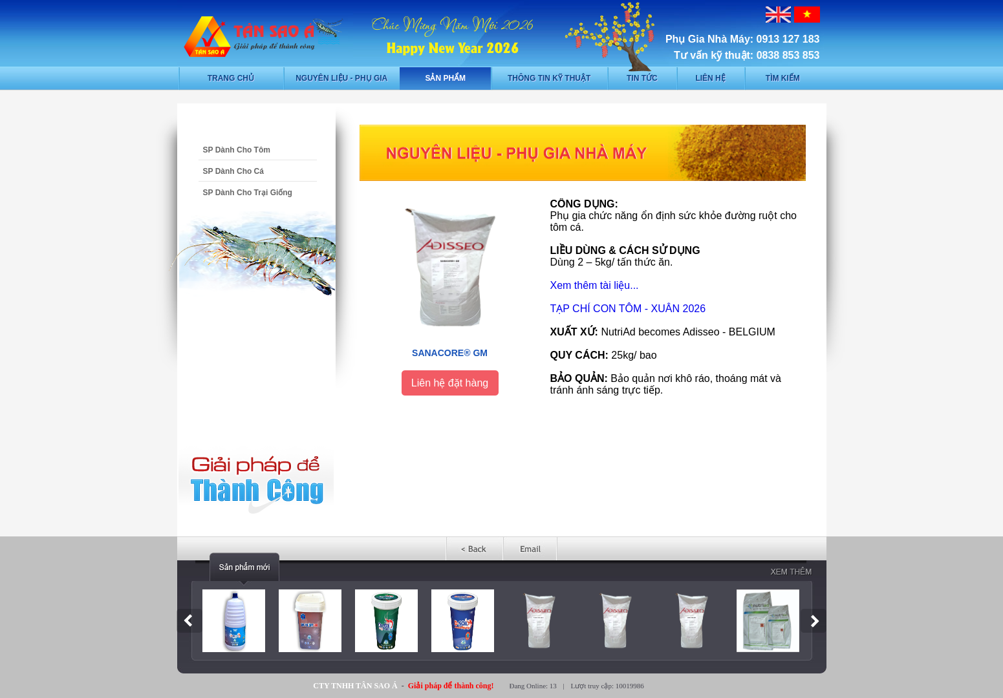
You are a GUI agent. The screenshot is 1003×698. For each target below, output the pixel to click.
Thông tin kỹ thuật (549, 78)
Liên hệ (710, 78)
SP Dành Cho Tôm (236, 149)
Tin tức (642, 78)
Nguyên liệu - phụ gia (341, 78)
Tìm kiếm (783, 78)
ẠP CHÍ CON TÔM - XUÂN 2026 (631, 308)
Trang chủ (231, 78)
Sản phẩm (445, 78)
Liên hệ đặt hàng (449, 382)
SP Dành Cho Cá (233, 171)
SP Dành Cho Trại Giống (247, 192)
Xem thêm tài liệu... (594, 285)
